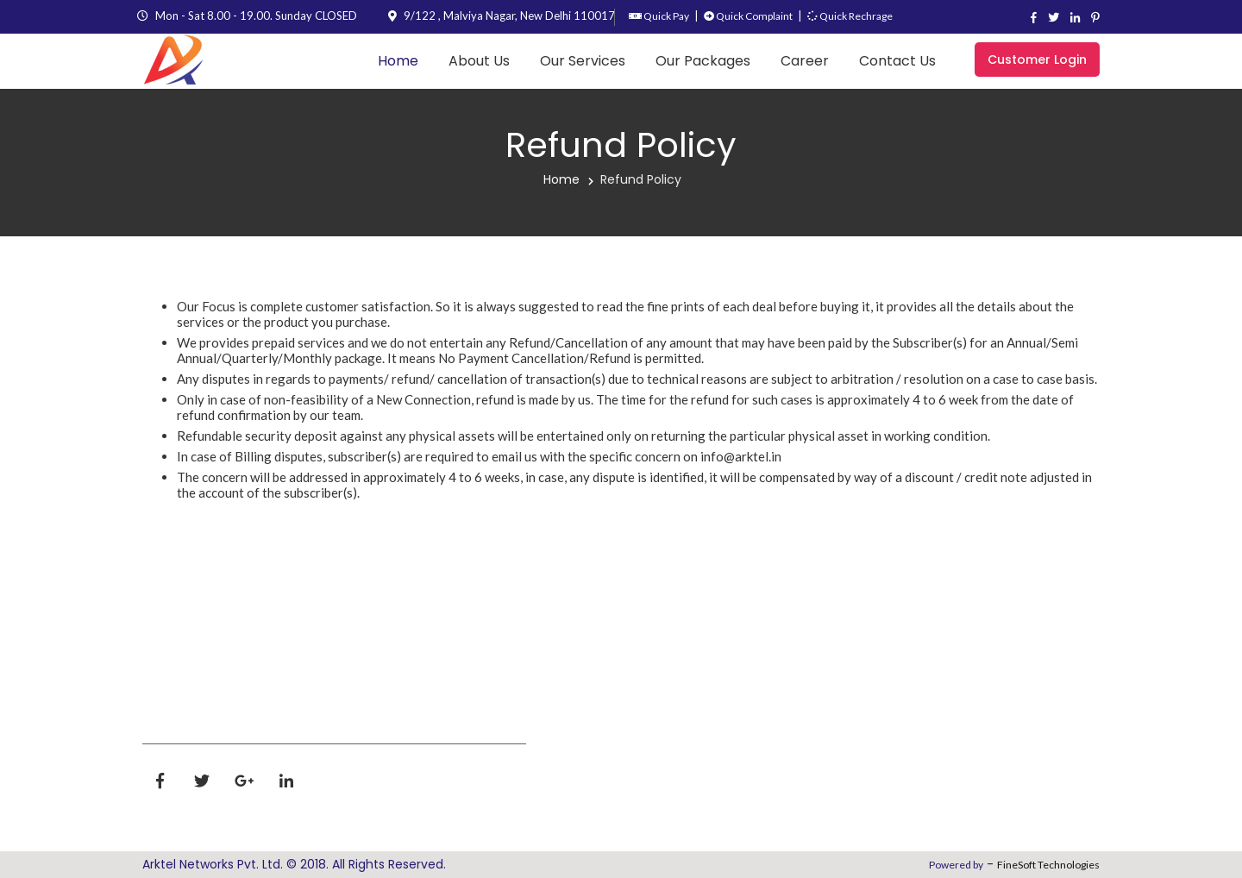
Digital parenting (778, 812)
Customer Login (1037, 59)
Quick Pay (659, 15)
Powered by (956, 864)
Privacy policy (768, 638)
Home (398, 61)
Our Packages (703, 61)
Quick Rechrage (850, 15)
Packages (593, 749)
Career (805, 61)
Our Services (582, 61)
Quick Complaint (748, 15)
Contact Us (897, 61)
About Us (479, 61)
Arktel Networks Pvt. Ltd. (212, 864)
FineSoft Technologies (1048, 864)
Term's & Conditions (753, 688)
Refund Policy (640, 179)
